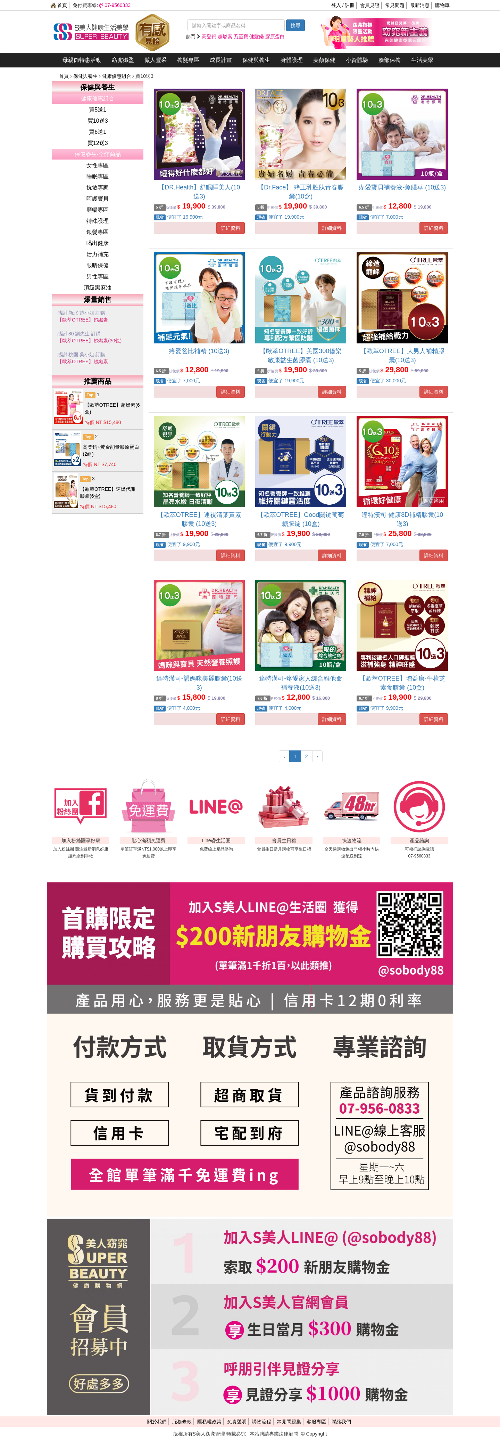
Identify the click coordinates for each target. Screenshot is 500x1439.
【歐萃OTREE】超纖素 (82, 320)
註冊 (350, 5)
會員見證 (370, 5)
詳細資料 (230, 228)
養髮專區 (188, 60)
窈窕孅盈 (123, 60)
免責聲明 (237, 1421)
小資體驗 (357, 60)
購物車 (442, 5)
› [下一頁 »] (317, 756)
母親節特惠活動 (81, 60)
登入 (336, 5)
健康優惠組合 (117, 76)
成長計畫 (221, 60)
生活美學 (422, 60)
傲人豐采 (155, 60)
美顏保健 (324, 60)
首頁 (58, 5)
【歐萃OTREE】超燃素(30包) (89, 340)
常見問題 (395, 5)
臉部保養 (389, 60)
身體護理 (292, 60)
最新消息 (420, 5)
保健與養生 (256, 60)
